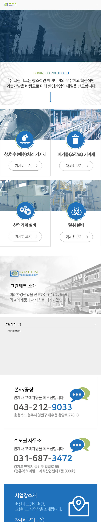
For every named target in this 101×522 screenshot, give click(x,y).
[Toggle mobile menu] (96, 6)
